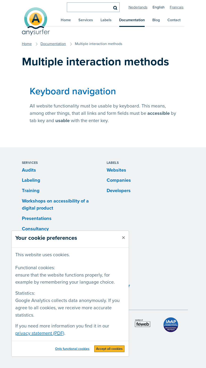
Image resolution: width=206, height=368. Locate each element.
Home (66, 20)
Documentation (132, 20)
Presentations (37, 218)
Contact (174, 20)
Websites (116, 170)
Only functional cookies (72, 349)
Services (85, 20)
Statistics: (25, 293)
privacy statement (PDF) (39, 333)
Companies (119, 180)
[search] (93, 7)
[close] (123, 238)
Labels (106, 20)
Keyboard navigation (73, 91)
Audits (29, 170)
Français (176, 7)
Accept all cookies (109, 349)
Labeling (31, 180)
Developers (119, 191)
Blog (156, 20)
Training (31, 191)
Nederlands (138, 7)
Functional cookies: (35, 268)
